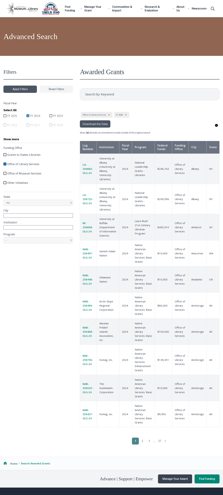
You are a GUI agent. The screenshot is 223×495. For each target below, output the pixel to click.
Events (184, 450)
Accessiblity (66, 475)
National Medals (102, 446)
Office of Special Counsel (115, 475)
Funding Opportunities (17, 446)
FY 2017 (48, 134)
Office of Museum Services (24, 173)
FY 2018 (30, 134)
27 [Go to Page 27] (152, 374)
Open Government (86, 475)
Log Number (73, 147)
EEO (53, 475)
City (5, 210)
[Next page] (158, 374)
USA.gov (141, 475)
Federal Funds (160, 147)
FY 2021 (30, 125)
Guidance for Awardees (62, 442)
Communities (100, 442)
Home (13, 397)
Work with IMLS (145, 446)
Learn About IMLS (147, 442)
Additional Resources (16, 450)
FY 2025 (12, 116)
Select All (10, 110)
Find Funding (207, 412)
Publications (188, 459)
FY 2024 (30, 116)
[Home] (22, 8)
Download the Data (80, 124)
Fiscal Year (117, 147)
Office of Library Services (23, 164)
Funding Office (178, 147)
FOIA (9, 475)
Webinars (186, 455)
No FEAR (20, 475)
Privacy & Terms (37, 475)
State (6, 197)
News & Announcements (195, 442)
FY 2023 (48, 116)
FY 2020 (48, 125)
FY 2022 (12, 125)
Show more (11, 139)
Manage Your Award (175, 412)
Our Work (186, 446)
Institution (10, 222)
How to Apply (11, 442)
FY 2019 (12, 134)
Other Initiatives (17, 183)
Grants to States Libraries (24, 155)
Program (9, 234)
